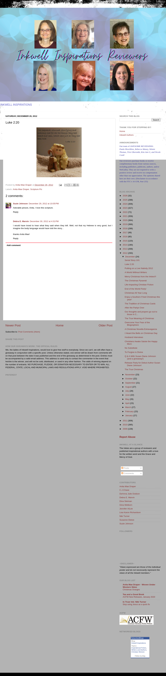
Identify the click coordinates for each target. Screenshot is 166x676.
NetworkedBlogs (137, 638)
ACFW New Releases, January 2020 (139, 597)
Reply (15, 212)
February (129, 411)
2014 (125, 245)
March (128, 407)
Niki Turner (124, 516)
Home (59, 325)
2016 (125, 236)
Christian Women (138, 652)
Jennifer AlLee (126, 509)
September (130, 383)
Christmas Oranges (131, 589)
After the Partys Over (134, 307)
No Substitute (131, 348)
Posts (125, 468)
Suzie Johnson (20, 203)
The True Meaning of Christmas (139, 318)
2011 (125, 420)
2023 (125, 208)
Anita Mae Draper (21, 189)
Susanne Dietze (126, 520)
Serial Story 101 (132, 260)
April (127, 403)
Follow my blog (140, 656)
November (130, 374)
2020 (125, 220)
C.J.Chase (124, 490)
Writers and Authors (139, 650)
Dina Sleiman (125, 501)
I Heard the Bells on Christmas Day (141, 333)
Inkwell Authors (126, 135)
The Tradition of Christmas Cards (140, 303)
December (130, 256)
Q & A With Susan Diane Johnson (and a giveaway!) (140, 357)
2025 (125, 200)
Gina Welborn (125, 505)
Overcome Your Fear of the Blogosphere (137, 323)
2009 (125, 429)
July (127, 391)
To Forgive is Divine (134, 352)
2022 (125, 212)
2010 (125, 424)
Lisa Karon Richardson (130, 512)
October (129, 378)
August (128, 387)
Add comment (14, 245)
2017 (125, 232)
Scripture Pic (36, 189)
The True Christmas (134, 369)
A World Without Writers (136, 272)
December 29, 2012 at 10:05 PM (44, 203)
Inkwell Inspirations (139, 643)
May (127, 399)
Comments (127, 473)
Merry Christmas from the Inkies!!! (140, 276)
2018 (125, 228)
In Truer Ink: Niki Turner (134, 602)
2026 (125, 195)
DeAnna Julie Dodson (129, 494)
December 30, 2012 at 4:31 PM (44, 221)
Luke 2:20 (129, 264)
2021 (125, 216)
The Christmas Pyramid (136, 280)
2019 (125, 224)
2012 (125, 253)
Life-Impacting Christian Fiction (139, 284)
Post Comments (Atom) (29, 332)
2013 (125, 249)
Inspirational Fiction (139, 648)
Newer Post (13, 325)
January (129, 415)
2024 (125, 204)
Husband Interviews (134, 337)
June (127, 395)
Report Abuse (127, 437)
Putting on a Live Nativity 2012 (139, 268)
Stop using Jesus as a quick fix (136, 604)
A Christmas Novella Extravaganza (141, 329)
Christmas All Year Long (136, 293)
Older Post (105, 325)
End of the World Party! (135, 289)
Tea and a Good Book (133, 594)
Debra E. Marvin (21, 221)
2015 (125, 241)
